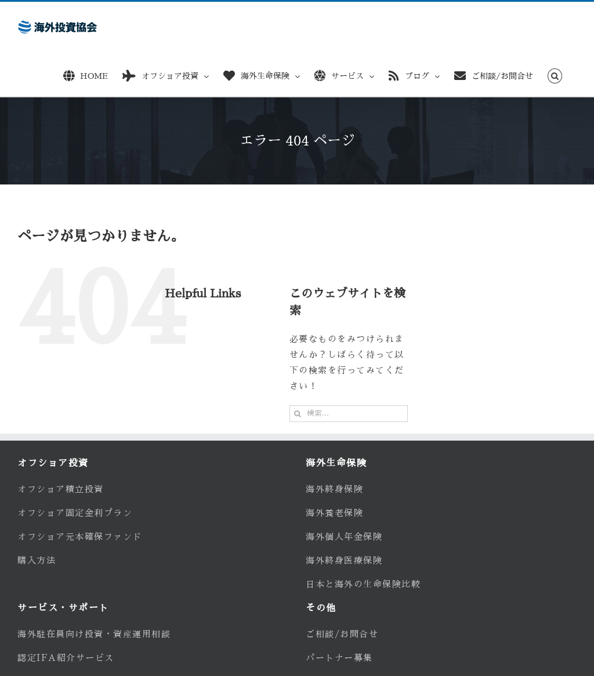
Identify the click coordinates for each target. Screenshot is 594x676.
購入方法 (36, 560)
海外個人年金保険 (344, 536)
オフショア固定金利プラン (74, 512)
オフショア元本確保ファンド (79, 536)
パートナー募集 (339, 657)
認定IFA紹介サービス (65, 657)
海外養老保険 (334, 512)
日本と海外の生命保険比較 (363, 584)
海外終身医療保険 (344, 560)
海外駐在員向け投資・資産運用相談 (94, 634)
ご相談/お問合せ (342, 634)
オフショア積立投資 (60, 489)
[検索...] (348, 413)
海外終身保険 (334, 489)
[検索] (297, 413)
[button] (555, 74)
